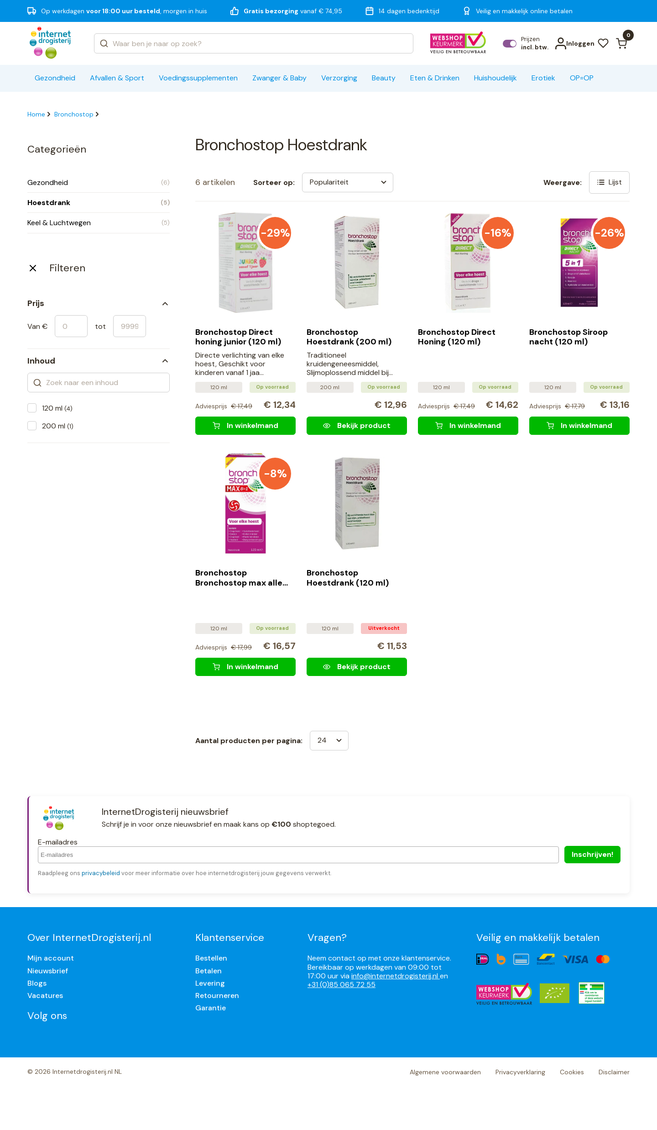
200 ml (57, 426)
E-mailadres (58, 842)
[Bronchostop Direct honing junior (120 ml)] (245, 426)
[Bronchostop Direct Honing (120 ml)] (468, 426)
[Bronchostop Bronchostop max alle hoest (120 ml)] (245, 667)
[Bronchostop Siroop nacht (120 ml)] (579, 426)
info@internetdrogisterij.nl (395, 976)
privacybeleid (101, 873)
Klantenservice (229, 937)
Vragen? (327, 937)
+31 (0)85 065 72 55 (341, 984)
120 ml (57, 408)
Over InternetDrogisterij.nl (89, 937)
